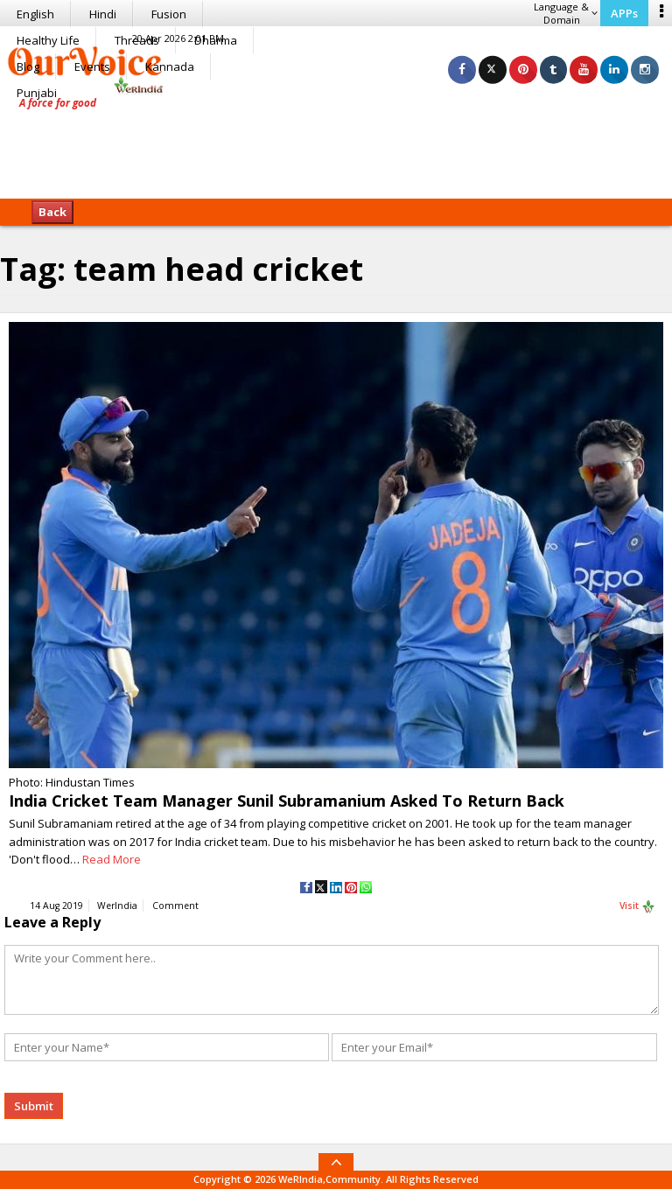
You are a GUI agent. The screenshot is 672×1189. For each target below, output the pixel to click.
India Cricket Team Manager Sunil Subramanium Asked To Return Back (286, 800)
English (35, 14)
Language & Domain (566, 13)
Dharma (215, 40)
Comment (175, 905)
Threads (137, 40)
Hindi (102, 14)
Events (92, 66)
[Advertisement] (336, 144)
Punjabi (37, 93)
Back (52, 212)
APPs (624, 13)
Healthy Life (48, 40)
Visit (637, 906)
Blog (28, 66)
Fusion (168, 14)
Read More (111, 859)
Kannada (169, 66)
